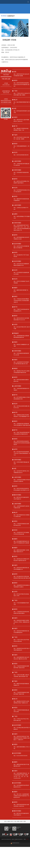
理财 (25, 821)
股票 (18, 821)
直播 (9, 821)
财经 (21, 821)
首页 (5, 821)
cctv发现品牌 (5, 2)
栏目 (12, 821)
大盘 (15, 821)
